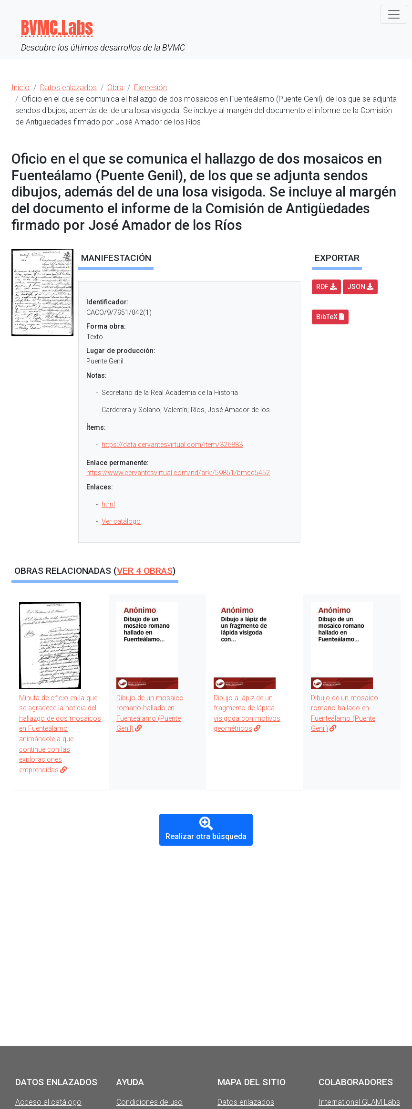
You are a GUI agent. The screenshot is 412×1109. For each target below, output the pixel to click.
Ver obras (145, 570)
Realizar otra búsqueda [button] (206, 829)
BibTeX (330, 317)
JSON (360, 286)
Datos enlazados (245, 1102)
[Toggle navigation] (394, 14)
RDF (326, 286)
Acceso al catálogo (48, 1102)
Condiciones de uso (149, 1102)
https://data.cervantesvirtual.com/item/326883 (172, 445)
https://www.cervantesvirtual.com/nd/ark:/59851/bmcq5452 (178, 473)
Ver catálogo (121, 522)
